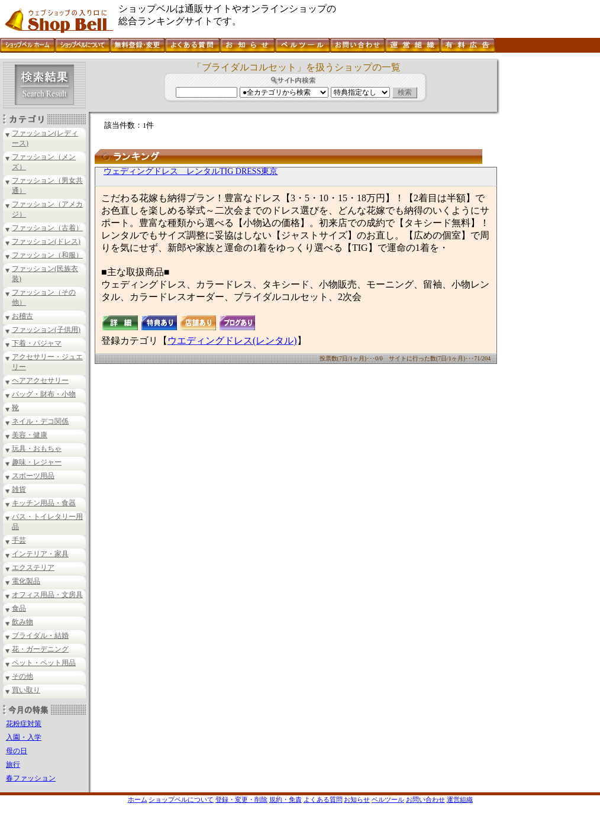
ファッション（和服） (47, 255)
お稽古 (22, 316)
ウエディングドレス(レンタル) (232, 341)
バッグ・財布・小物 (44, 394)
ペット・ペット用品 (44, 663)
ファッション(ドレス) (46, 241)
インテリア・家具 (40, 554)
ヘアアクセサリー (40, 380)
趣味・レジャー (37, 462)
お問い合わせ (425, 799)
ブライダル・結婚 (40, 635)
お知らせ (357, 799)
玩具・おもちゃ (37, 448)
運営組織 (460, 799)
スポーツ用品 (33, 476)
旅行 (13, 764)
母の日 (16, 751)
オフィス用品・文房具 (47, 595)
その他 (22, 676)
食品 (19, 608)
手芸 (19, 540)
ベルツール (388, 799)
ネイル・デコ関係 (40, 421)
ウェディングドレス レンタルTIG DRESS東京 (191, 171)
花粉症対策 (23, 724)
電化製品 (26, 581)
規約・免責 (285, 799)
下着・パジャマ (37, 343)
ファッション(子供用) (46, 329)
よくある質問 (323, 799)
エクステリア (33, 567)
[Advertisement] (548, 236)
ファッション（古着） (47, 228)
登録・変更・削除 (241, 799)
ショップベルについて (181, 799)
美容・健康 (29, 435)
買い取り (26, 690)
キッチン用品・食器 (44, 503)
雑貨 (19, 489)
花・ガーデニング (40, 649)
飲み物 (22, 622)
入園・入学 (23, 737)
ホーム (137, 799)
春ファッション (31, 778)
